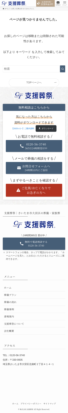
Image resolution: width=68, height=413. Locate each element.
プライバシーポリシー (31, 403)
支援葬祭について (14, 323)
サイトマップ (49, 403)
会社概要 (9, 331)
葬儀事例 (9, 309)
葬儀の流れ (10, 302)
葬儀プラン (10, 295)
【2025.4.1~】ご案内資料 (23, 128)
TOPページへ (34, 82)
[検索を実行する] (62, 68)
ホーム (8, 287)
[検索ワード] (34, 68)
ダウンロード (48, 128)
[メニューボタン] (64, 3)
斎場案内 (9, 316)
